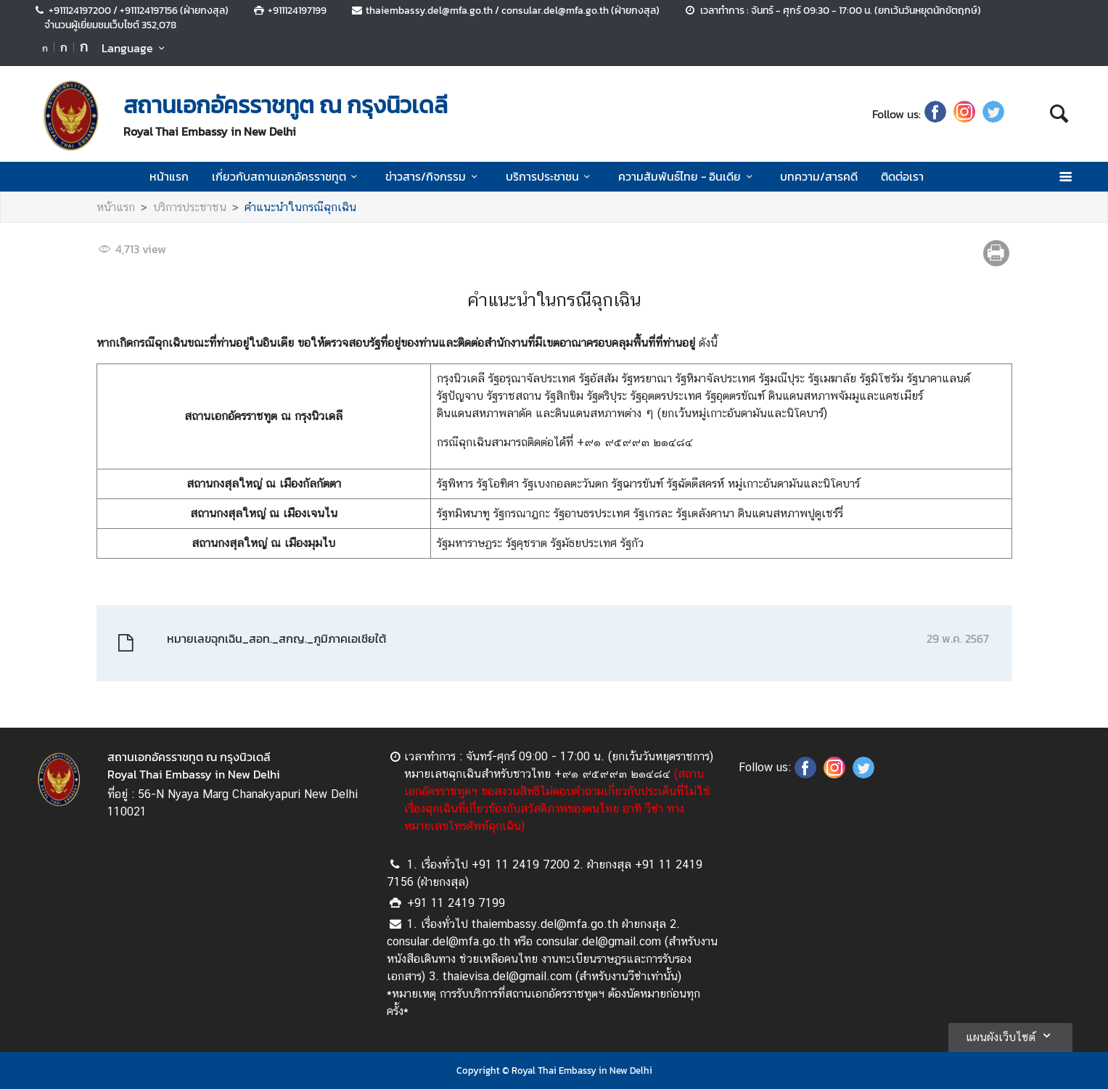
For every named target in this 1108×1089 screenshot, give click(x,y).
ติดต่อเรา (902, 176)
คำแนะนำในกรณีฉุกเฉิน (300, 207)
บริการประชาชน (550, 176)
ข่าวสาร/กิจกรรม (433, 176)
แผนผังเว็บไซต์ (1010, 1035)
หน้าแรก (169, 176)
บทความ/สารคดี (819, 176)
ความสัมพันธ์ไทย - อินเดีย (687, 176)
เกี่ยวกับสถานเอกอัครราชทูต (287, 176)
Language (135, 48)
